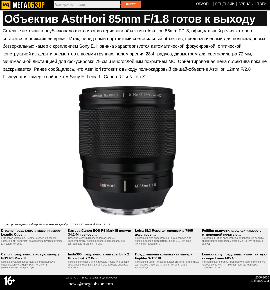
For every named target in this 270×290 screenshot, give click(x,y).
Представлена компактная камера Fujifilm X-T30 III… (163, 256)
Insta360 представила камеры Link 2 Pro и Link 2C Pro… (98, 256)
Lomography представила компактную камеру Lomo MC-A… (234, 256)
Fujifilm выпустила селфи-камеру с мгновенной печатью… (231, 232)
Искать (131, 4)
